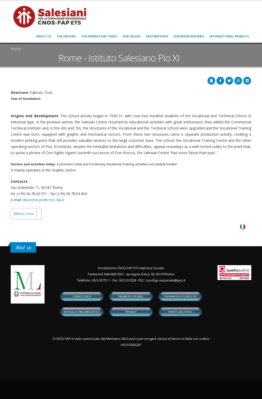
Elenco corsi (24, 213)
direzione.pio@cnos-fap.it (43, 199)
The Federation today (99, 36)
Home (16, 48)
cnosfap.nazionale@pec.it (165, 280)
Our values (131, 36)
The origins (66, 36)
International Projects (229, 36)
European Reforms (188, 36)
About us (43, 36)
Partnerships (157, 36)
